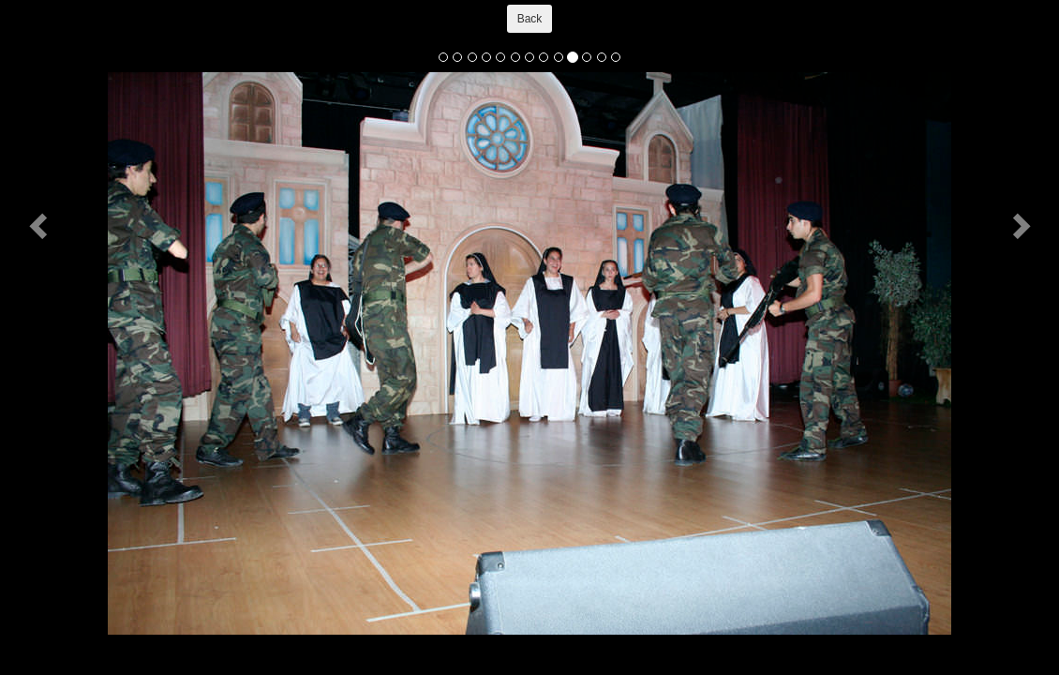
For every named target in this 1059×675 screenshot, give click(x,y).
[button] (40, 225)
